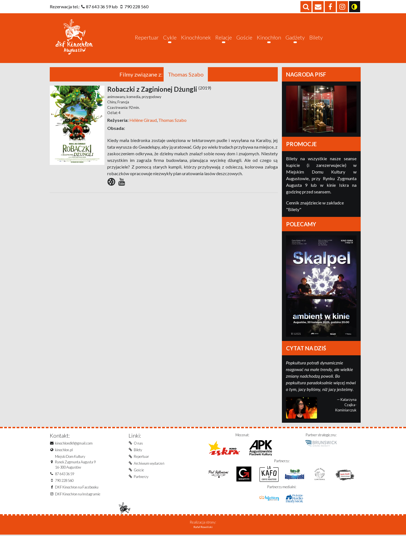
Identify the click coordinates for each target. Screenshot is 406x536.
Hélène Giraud (143, 120)
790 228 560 (136, 6)
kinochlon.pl (64, 450)
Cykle (170, 37)
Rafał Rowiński (203, 528)
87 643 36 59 (98, 6)
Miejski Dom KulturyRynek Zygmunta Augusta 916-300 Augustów (75, 462)
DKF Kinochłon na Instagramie (77, 494)
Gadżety (295, 37)
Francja (123, 102)
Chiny (111, 102)
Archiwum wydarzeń (149, 463)
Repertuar (147, 37)
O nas (138, 443)
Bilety (316, 37)
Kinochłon (269, 37)
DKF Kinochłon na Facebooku (76, 487)
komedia (133, 97)
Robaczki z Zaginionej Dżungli (159, 89)
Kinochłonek (196, 37)
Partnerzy (141, 477)
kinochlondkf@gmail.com (74, 443)
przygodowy (151, 97)
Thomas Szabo (172, 120)
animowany (116, 97)
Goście (244, 37)
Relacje (223, 37)
